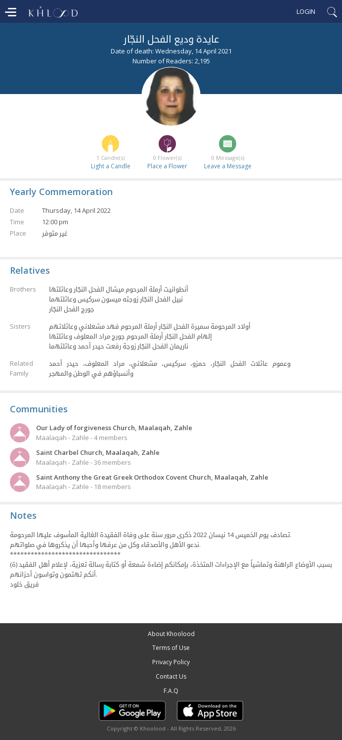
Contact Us (171, 676)
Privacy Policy (171, 662)
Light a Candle (110, 166)
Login (306, 11)
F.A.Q (171, 691)
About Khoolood (171, 634)
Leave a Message (228, 166)
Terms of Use (171, 647)
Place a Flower (167, 166)
